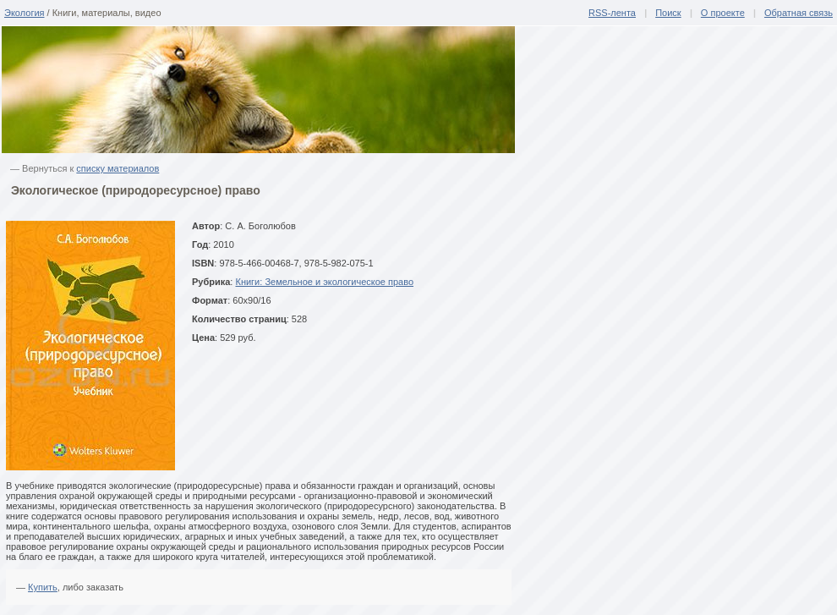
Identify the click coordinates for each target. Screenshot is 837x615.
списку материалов (117, 168)
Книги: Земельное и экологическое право (324, 282)
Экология (24, 13)
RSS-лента (612, 13)
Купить (42, 587)
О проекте (723, 13)
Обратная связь (798, 13)
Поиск (668, 13)
